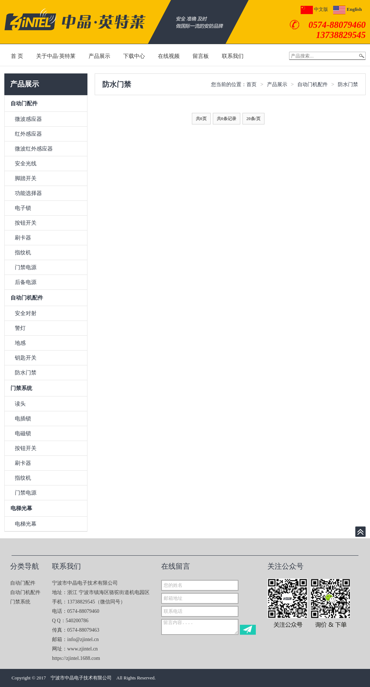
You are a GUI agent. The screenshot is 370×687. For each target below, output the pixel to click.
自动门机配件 (26, 298)
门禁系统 (21, 388)
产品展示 (99, 56)
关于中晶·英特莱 (56, 56)
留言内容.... (199, 627)
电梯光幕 (21, 508)
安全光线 (25, 163)
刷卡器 (23, 238)
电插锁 (23, 418)
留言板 (201, 56)
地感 (20, 343)
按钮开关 (25, 223)
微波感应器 (28, 119)
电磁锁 (23, 433)
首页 (251, 84)
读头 (20, 404)
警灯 (20, 328)
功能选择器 (28, 193)
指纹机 (23, 252)
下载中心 (134, 56)
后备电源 (25, 282)
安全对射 (25, 313)
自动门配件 (24, 103)
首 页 (17, 56)
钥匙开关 (25, 358)
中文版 (314, 9)
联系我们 (233, 56)
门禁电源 (25, 267)
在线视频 (169, 56)
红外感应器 (28, 134)
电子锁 (23, 208)
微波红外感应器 (34, 149)
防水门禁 (25, 373)
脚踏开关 (25, 178)
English (347, 9)
